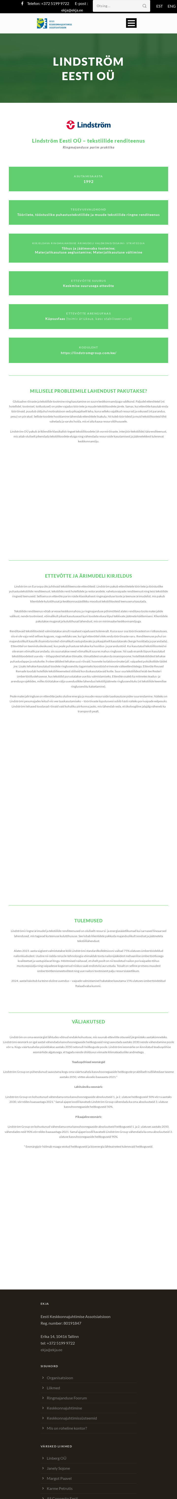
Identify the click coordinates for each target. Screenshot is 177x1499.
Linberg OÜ (56, 1458)
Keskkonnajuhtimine (64, 1408)
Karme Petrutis (60, 1488)
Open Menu (131, 23)
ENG (172, 6)
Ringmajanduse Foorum (67, 1397)
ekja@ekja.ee (72, 10)
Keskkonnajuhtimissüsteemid (72, 1418)
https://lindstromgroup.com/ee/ (88, 353)
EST (159, 6)
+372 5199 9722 (55, 3)
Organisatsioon (60, 1377)
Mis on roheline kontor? (67, 1428)
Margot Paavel (59, 1478)
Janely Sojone (58, 1468)
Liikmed (53, 1387)
